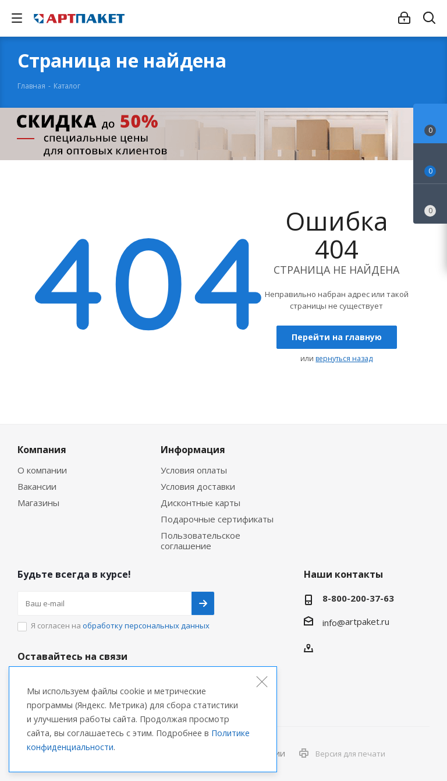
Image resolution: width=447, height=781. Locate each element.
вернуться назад (343, 358)
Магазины (38, 502)
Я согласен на (120, 625)
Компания (41, 449)
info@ (333, 622)
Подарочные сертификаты (217, 519)
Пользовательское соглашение (200, 540)
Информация (193, 449)
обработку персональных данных (146, 625)
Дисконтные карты (200, 502)
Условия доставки (198, 486)
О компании (42, 470)
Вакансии (36, 486)
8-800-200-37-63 (358, 598)
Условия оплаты (194, 470)
